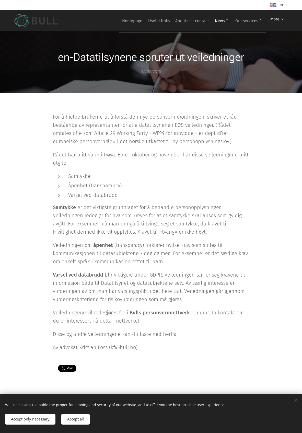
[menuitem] (119, 20)
